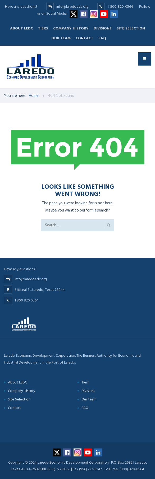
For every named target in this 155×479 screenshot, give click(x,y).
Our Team (61, 38)
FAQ (102, 38)
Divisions (103, 28)
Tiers (43, 28)
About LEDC (21, 28)
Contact (84, 38)
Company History (71, 28)
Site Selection (131, 28)
